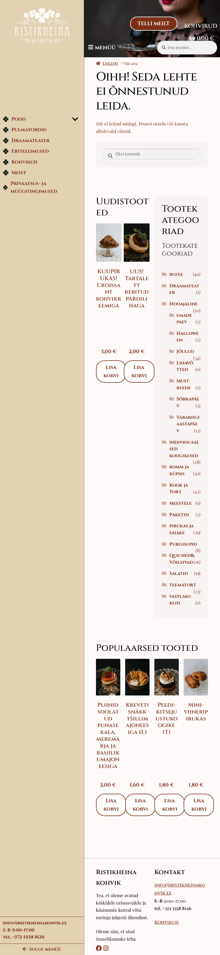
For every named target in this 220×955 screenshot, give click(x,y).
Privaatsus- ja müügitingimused (30, 188)
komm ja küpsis (180, 477)
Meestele (181, 510)
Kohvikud (20, 163)
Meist (14, 173)
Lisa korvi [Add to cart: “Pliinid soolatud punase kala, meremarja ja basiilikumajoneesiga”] (113, 818)
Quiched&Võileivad (182, 565)
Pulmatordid (25, 130)
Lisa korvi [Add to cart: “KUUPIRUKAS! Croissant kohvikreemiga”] (113, 370)
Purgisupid (184, 551)
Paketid (180, 521)
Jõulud (186, 351)
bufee (177, 274)
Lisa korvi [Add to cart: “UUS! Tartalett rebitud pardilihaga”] (140, 370)
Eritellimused (26, 152)
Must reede (185, 384)
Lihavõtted (185, 366)
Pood (14, 120)
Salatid (179, 580)
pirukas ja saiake (182, 536)
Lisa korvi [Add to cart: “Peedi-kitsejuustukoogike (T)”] (170, 818)
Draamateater (26, 141)
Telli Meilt (153, 23)
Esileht (112, 63)
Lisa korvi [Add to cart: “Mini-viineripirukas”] (199, 818)
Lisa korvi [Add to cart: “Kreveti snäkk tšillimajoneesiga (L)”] (142, 818)
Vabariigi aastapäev (188, 427)
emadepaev (185, 318)
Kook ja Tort (179, 495)
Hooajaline (184, 304)
